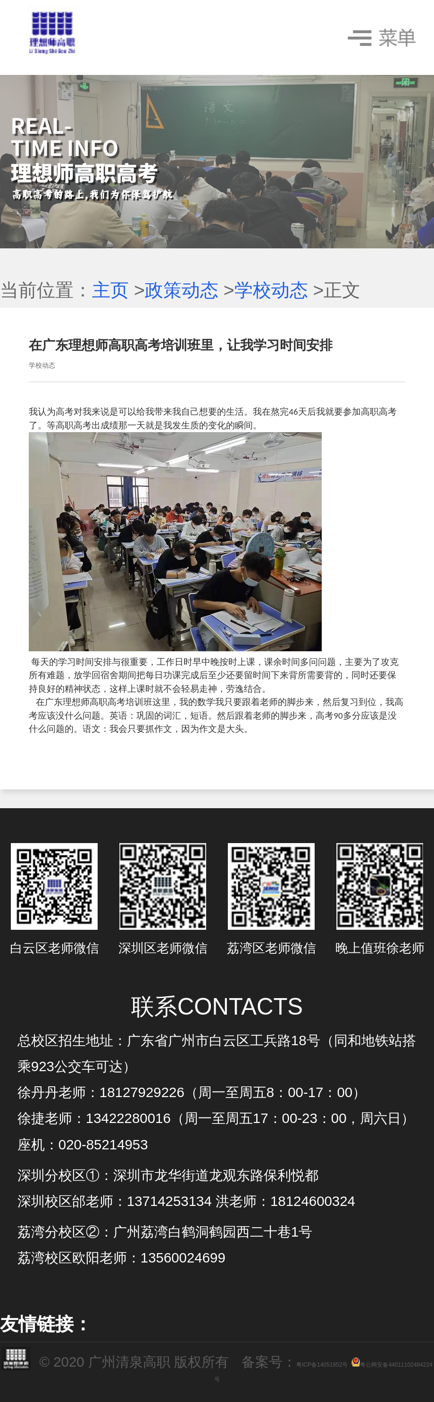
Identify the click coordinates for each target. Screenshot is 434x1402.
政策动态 (181, 289)
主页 (110, 289)
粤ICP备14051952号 (322, 1364)
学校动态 (271, 289)
